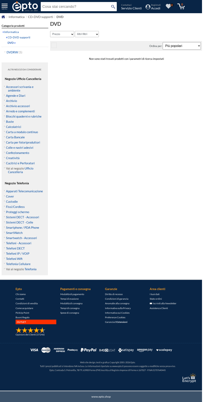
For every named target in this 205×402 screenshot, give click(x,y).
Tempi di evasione (69, 298)
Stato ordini (156, 298)
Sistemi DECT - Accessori (22, 217)
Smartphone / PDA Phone (22, 227)
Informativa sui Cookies (117, 312)
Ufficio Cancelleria (20, 170)
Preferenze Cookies (115, 317)
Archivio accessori (18, 106)
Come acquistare (24, 308)
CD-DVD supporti (19, 37)
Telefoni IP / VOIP (17, 253)
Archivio (11, 101)
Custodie (12, 201)
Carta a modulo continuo (22, 132)
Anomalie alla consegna (117, 303)
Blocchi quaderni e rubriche (24, 116)
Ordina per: (156, 46)
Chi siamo (21, 294)
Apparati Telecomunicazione (24, 191)
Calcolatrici (13, 127)
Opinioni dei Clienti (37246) (30, 334)
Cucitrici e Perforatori (20, 163)
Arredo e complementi (20, 111)
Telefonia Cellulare (18, 264)
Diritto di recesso (114, 294)
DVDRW (14, 52)
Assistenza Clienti (159, 308)
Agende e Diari (15, 95)
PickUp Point (22, 312)
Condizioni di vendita (27, 303)
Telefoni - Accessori (18, 243)
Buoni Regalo (23, 317)
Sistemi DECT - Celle (19, 222)
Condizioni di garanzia (116, 298)
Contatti (20, 298)
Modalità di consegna (71, 303)
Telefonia (31, 269)
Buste (10, 121)
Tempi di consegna (69, 308)
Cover (10, 196)
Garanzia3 (116, 322)
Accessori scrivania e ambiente (20, 88)
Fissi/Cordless (15, 206)
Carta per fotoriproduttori (23, 142)
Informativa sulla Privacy (118, 308)
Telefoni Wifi (14, 258)
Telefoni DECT (15, 248)
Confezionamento (17, 153)
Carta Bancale (15, 137)
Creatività (13, 158)
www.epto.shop (101, 396)
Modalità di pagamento (72, 294)
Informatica (11, 32)
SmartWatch (14, 232)
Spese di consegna (69, 312)
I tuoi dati (154, 294)
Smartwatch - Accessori (21, 238)
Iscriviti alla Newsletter (163, 303)
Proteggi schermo (17, 212)
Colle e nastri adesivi (19, 147)
